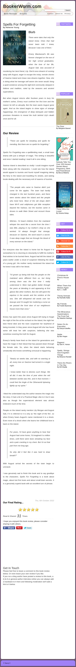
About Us (59, 13)
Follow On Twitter (67, 262)
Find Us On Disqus (67, 235)
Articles (23, 14)
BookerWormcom (22, 6)
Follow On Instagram (67, 230)
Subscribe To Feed (67, 246)
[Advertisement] (28, 548)
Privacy (68, 13)
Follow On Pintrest (67, 251)
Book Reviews (10, 14)
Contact (50, 13)
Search (68, 10)
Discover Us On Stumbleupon (67, 241)
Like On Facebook (67, 257)
